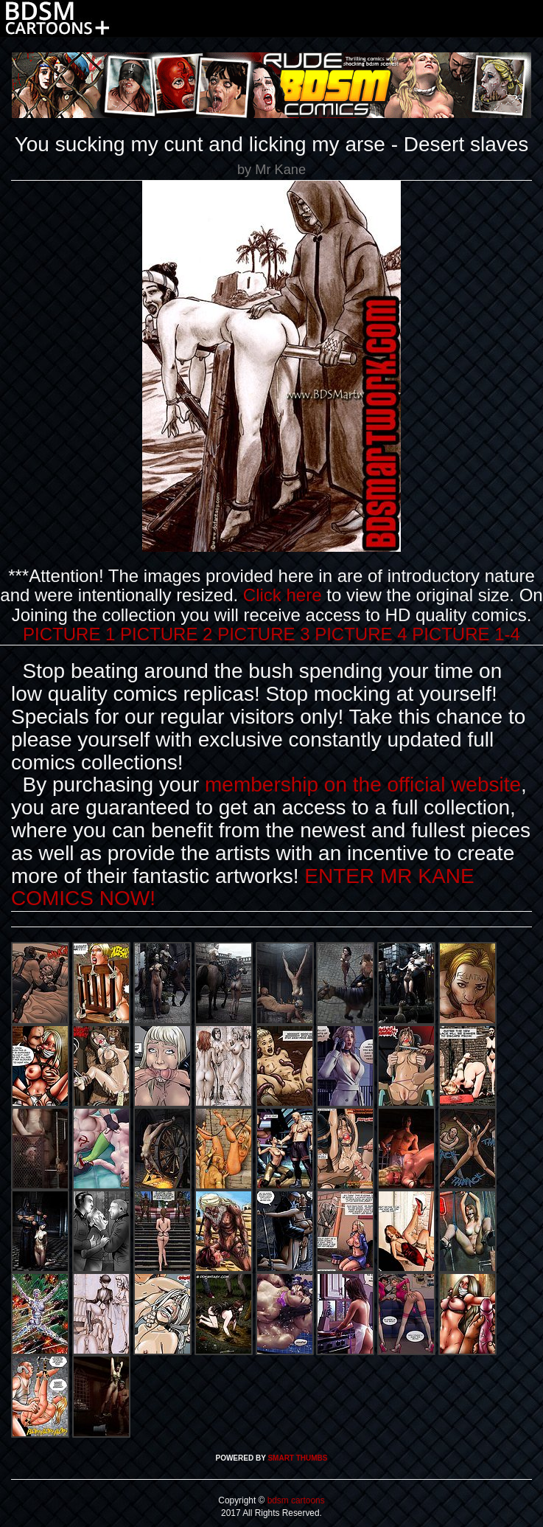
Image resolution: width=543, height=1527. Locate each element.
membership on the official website (363, 784)
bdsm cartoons (294, 1500)
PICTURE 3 (263, 634)
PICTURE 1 (69, 634)
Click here (282, 595)
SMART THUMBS (297, 1458)
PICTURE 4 (361, 634)
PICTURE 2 (166, 634)
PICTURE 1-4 (466, 634)
